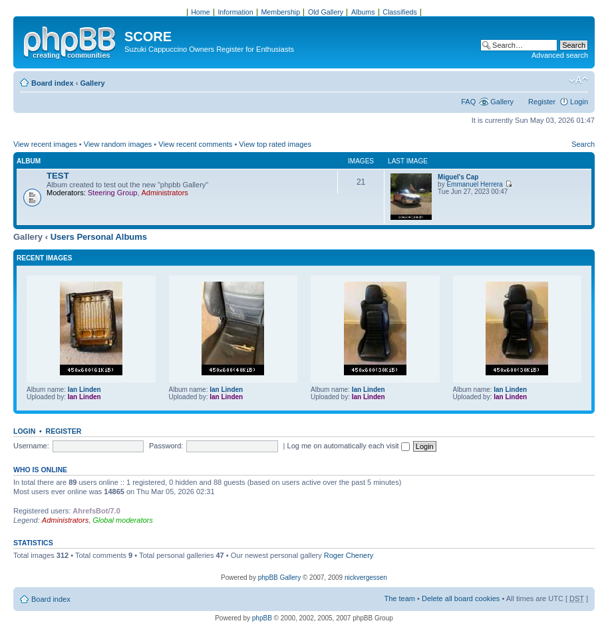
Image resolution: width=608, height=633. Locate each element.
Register (541, 102)
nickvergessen (366, 577)
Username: (31, 446)
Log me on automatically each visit (348, 446)
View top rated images (275, 144)
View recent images (45, 144)
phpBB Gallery (279, 577)
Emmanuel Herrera (474, 184)
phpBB (262, 618)
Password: (166, 446)
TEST (58, 176)
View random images (118, 144)
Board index (52, 83)
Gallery (92, 83)
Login (579, 102)
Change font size (578, 80)
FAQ (468, 102)
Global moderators (122, 520)
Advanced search (560, 55)
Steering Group (113, 193)
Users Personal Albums (99, 237)
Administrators (165, 193)
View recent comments (195, 144)
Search (583, 144)
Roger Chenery (349, 555)
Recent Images (44, 258)
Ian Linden (84, 389)
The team (399, 598)
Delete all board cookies (461, 598)
